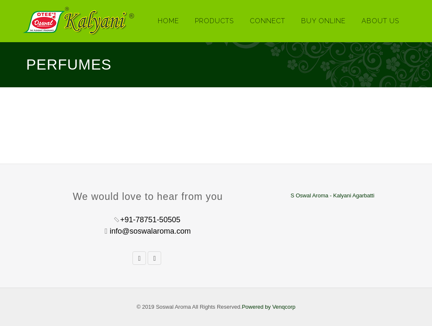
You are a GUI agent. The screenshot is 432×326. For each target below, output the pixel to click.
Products (214, 21)
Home (168, 21)
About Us (380, 21)
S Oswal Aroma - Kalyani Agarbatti (333, 195)
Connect (267, 21)
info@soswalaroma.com (150, 231)
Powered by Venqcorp (268, 307)
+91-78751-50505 (150, 220)
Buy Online (323, 21)
